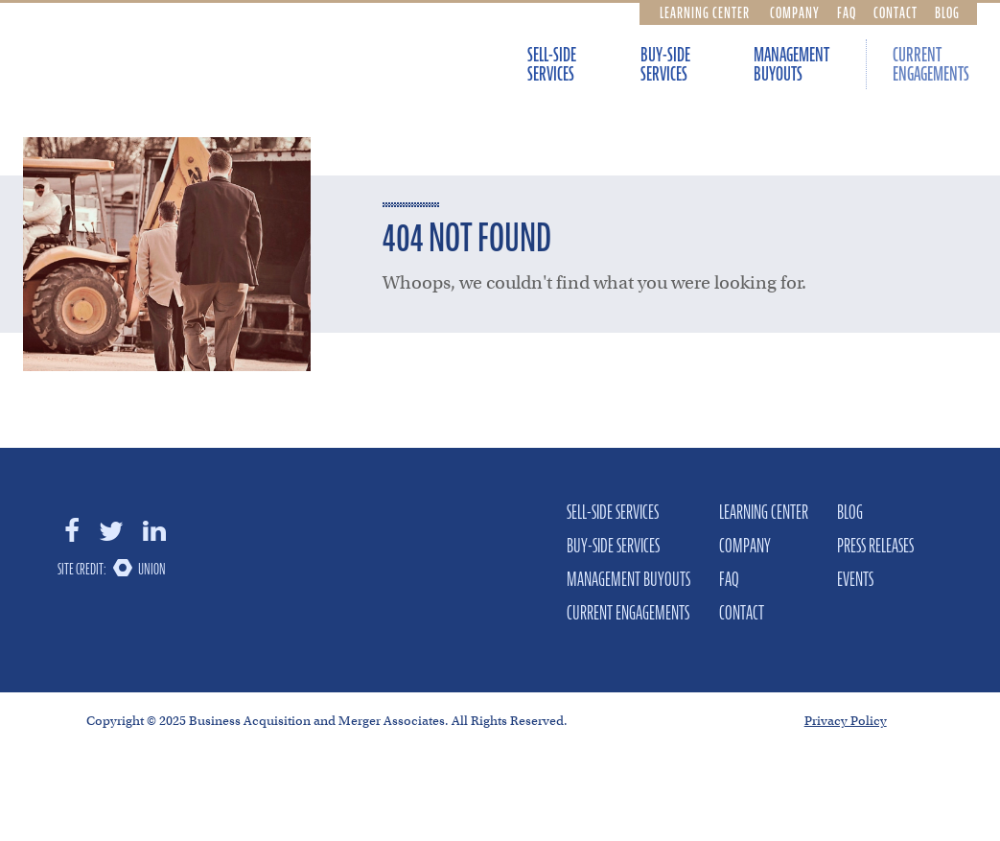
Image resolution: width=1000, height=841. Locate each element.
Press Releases (875, 545)
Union (152, 568)
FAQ (846, 12)
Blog (947, 12)
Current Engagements (931, 64)
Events (855, 579)
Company (795, 12)
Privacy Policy (845, 721)
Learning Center (705, 12)
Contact (895, 12)
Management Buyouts (791, 64)
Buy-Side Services (665, 64)
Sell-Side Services (551, 64)
